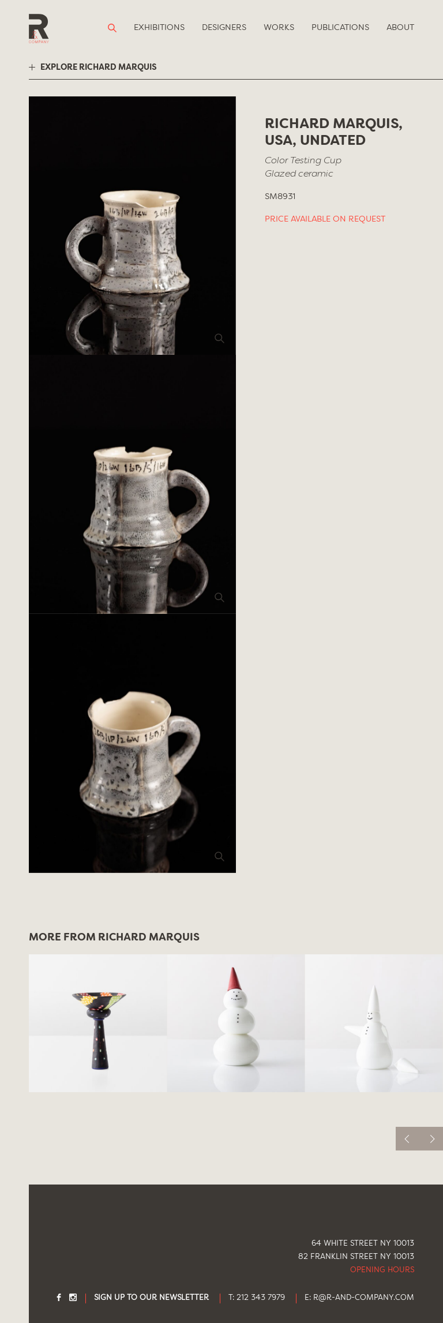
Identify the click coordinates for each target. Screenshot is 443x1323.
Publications (340, 28)
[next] (431, 1138)
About (400, 28)
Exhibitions (159, 28)
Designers (224, 28)
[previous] (407, 1138)
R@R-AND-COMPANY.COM (363, 1298)
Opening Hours (382, 1270)
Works (279, 28)
